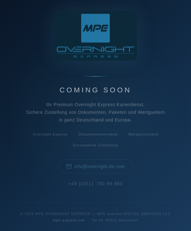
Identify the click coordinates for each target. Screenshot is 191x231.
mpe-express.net (69, 220)
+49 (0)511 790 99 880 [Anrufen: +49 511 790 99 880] (95, 184)
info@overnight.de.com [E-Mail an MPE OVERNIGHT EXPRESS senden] (95, 167)
